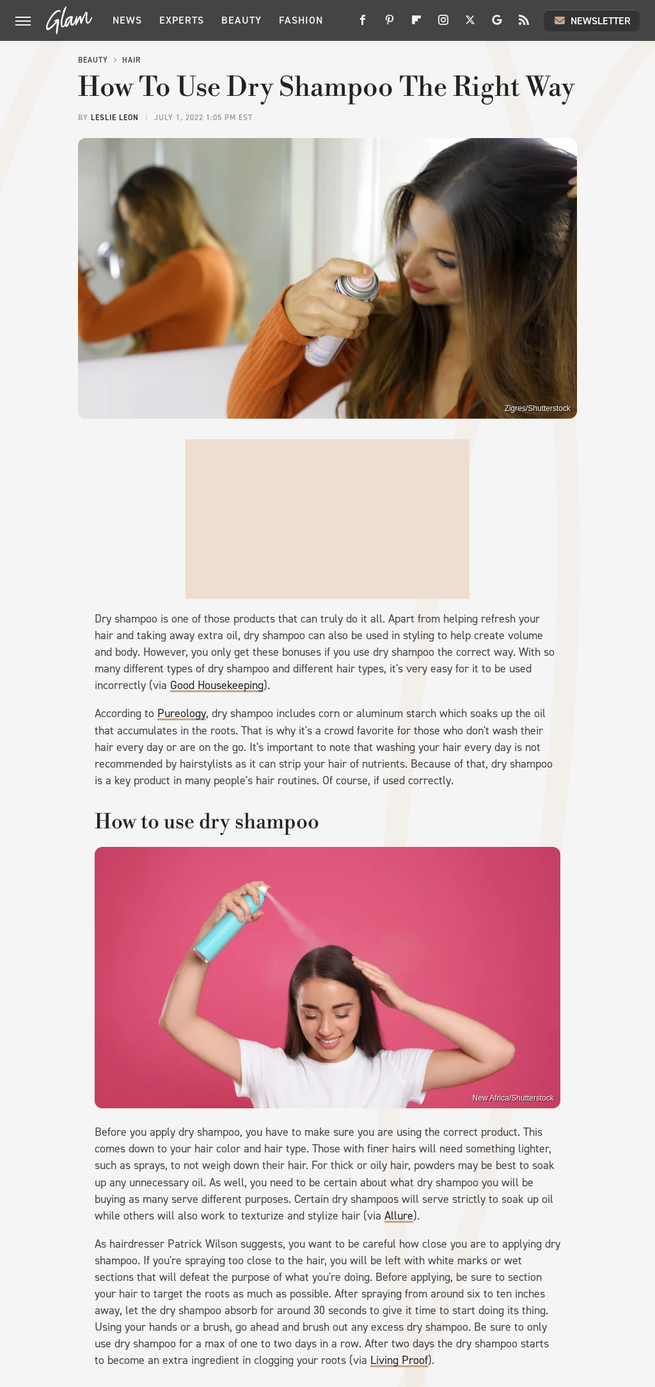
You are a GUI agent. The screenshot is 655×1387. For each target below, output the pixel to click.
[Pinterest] (390, 24)
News (127, 20)
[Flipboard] (416, 24)
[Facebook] (363, 24)
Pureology (181, 713)
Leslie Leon (115, 117)
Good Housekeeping (217, 685)
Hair (131, 60)
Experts (181, 20)
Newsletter (592, 20)
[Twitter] (470, 24)
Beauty (241, 20)
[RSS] (524, 24)
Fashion (301, 20)
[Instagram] (443, 24)
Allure (398, 1215)
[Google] (497, 24)
